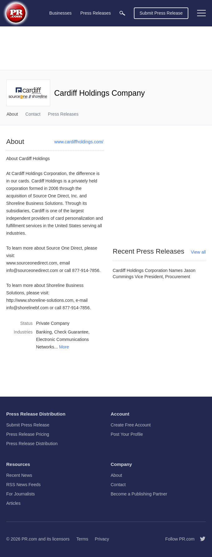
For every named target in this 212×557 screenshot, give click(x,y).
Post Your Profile (127, 434)
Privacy (102, 539)
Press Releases (63, 114)
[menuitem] (122, 13)
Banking (44, 331)
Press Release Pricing (27, 434)
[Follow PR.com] (200, 539)
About (12, 114)
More (64, 346)
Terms (82, 539)
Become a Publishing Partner (139, 493)
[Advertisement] (106, 48)
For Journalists (20, 493)
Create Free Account (131, 424)
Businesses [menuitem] (60, 13)
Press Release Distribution (32, 443)
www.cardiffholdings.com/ (78, 141)
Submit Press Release (161, 13)
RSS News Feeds (23, 484)
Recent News (19, 475)
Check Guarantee (71, 331)
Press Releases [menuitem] (95, 13)
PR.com (29, 538)
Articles (13, 503)
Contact (33, 114)
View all (198, 252)
